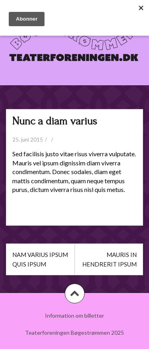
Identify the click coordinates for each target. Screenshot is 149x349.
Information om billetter (74, 315)
